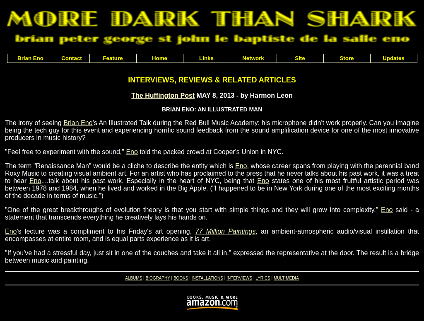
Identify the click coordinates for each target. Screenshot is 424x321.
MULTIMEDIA (286, 278)
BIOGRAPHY (157, 278)
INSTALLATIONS (207, 278)
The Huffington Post (163, 95)
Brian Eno (77, 122)
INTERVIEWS (239, 278)
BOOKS (180, 278)
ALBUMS (133, 278)
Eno (131, 151)
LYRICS (262, 278)
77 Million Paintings (225, 231)
